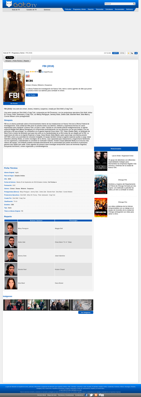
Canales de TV (31, 9)
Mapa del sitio (51, 395)
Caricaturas (109, 9)
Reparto (26, 61)
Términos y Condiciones (66, 395)
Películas (68, 9)
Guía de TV (6, 53)
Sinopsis (8, 61)
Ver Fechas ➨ (52, 182)
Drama (34, 85)
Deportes (91, 9)
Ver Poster (14, 103)
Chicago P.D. (122, 180)
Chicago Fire (122, 202)
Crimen (28, 85)
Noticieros (129, 9)
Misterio (41, 85)
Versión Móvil (41, 395)
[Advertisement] (70, 31)
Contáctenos (79, 395)
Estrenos (47, 9)
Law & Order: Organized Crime (122, 156)
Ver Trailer (31, 95)
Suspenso (48, 85)
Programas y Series (79, 9)
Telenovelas (99, 9)
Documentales (119, 9)
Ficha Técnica (17, 61)
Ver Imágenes (86, 312)
